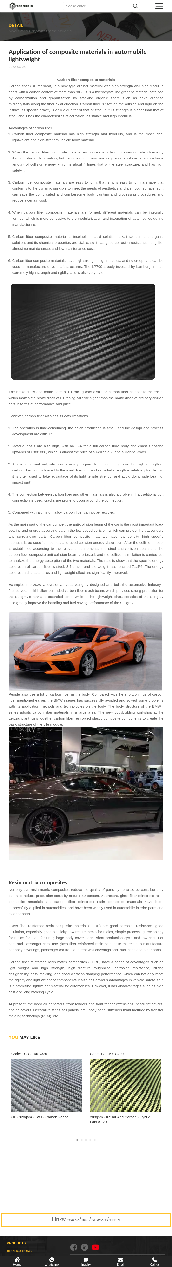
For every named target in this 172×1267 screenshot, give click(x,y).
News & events (20, 31)
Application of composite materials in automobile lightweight (63, 31)
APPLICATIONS (19, 1251)
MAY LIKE (24, 1037)
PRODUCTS (16, 1243)
